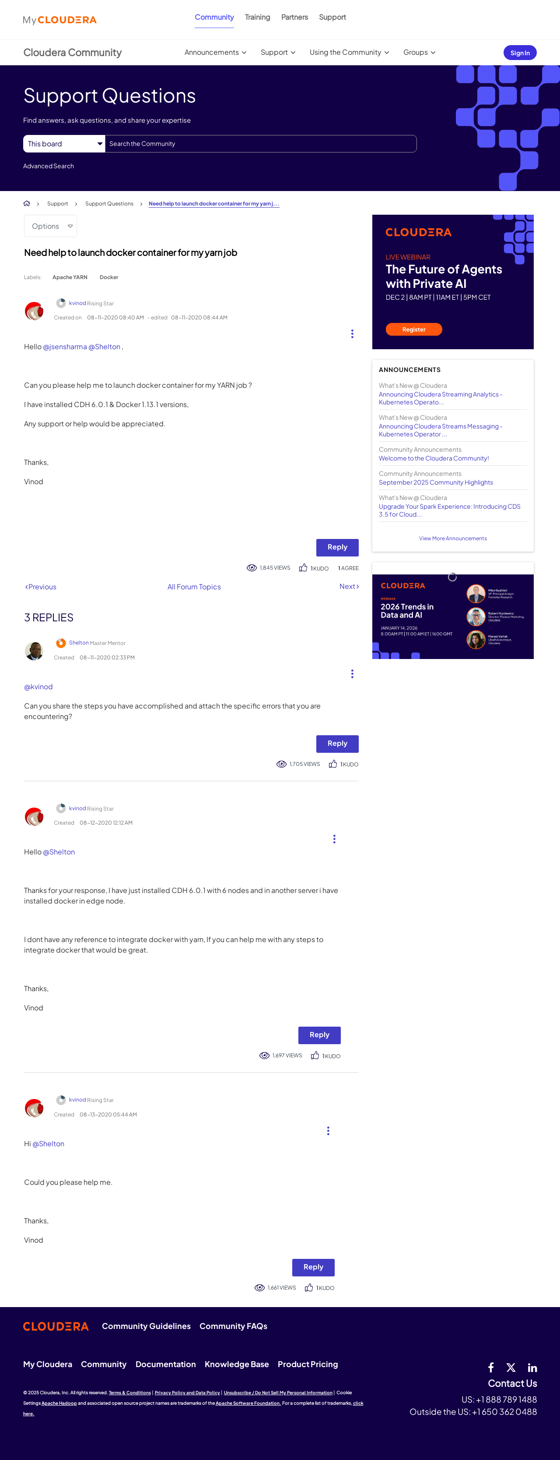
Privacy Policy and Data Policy (187, 1392)
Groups (415, 52)
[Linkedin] (532, 1367)
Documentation (166, 1364)
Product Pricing (308, 1364)
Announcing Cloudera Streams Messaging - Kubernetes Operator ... (441, 430)
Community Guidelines (146, 1326)
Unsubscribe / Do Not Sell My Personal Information (278, 1392)
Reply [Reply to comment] (337, 743)
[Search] (261, 143)
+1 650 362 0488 (504, 1411)
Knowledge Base (237, 1364)
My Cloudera (47, 1364)
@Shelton (104, 346)
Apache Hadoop (59, 1403)
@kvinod (38, 686)
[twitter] (511, 1367)
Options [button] (45, 225)
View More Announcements (453, 538)
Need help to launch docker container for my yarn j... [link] (214, 203)
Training (257, 16)
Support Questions (109, 203)
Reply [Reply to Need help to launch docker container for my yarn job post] (337, 546)
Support (332, 16)
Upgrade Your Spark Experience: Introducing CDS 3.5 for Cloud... (450, 510)
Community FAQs (233, 1326)
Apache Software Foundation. (248, 1403)
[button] (349, 331)
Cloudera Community (72, 52)
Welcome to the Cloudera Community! (434, 458)
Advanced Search (48, 166)
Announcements (212, 52)
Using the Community (346, 52)
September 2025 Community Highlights (436, 482)
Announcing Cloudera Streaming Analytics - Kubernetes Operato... (441, 398)
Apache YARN (70, 277)
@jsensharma (65, 346)
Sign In (520, 53)
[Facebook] (491, 1367)
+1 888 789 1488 (506, 1399)
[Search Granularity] (64, 143)
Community (214, 16)
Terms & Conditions (130, 1392)
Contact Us (512, 1383)
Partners (294, 16)
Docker (109, 277)
